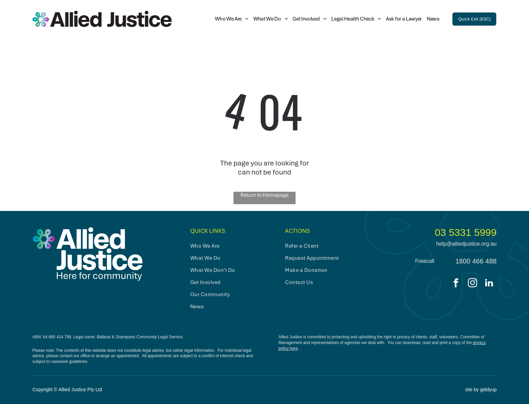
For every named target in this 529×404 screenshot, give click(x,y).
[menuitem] (229, 19)
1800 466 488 (476, 261)
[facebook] (456, 284)
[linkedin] (489, 284)
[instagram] (472, 284)
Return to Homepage (264, 195)
